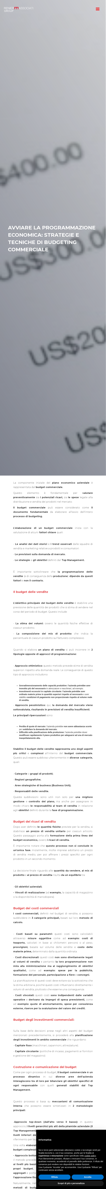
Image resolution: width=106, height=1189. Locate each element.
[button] (97, 9)
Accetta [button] (87, 1177)
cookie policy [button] (90, 1156)
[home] (47, 9)
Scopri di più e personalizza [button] (71, 1183)
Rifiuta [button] (54, 1177)
